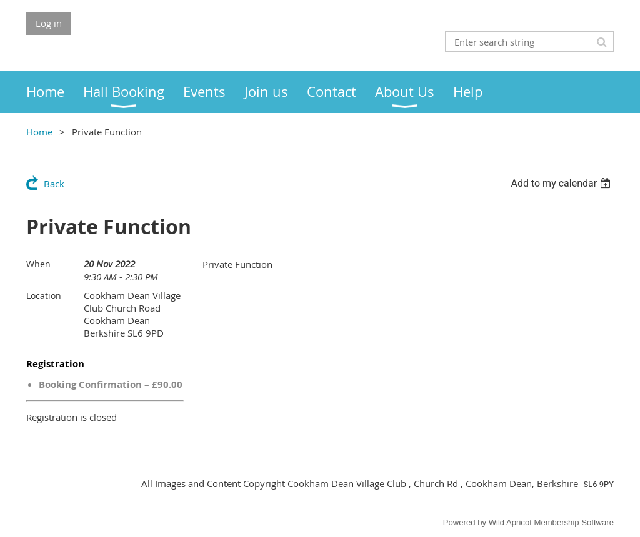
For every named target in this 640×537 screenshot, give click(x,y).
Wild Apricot (510, 522)
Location (43, 296)
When (38, 264)
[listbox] (562, 183)
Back (54, 183)
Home (39, 132)
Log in (49, 23)
